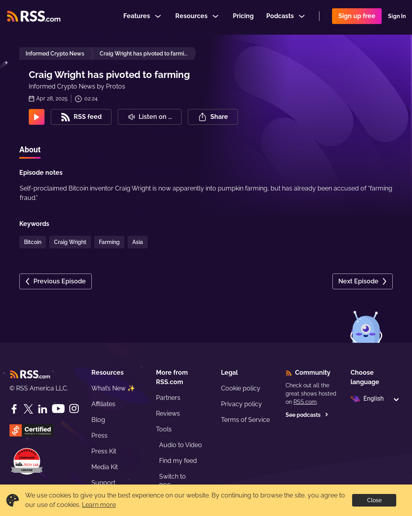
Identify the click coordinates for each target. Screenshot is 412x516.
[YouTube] (58, 409)
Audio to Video (180, 445)
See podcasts (307, 415)
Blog (98, 420)
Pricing (243, 17)
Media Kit (104, 467)
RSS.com (305, 402)
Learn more (99, 505)
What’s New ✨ (113, 388)
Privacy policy (241, 404)
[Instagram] (74, 409)
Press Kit (103, 451)
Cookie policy (240, 388)
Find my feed (178, 460)
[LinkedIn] (42, 409)
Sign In (397, 17)
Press (99, 435)
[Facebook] (14, 409)
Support (103, 482)
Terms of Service (245, 420)
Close (374, 500)
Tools (164, 429)
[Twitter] (28, 409)
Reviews (168, 413)
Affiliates (103, 404)
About (30, 149)
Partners (168, 397)
